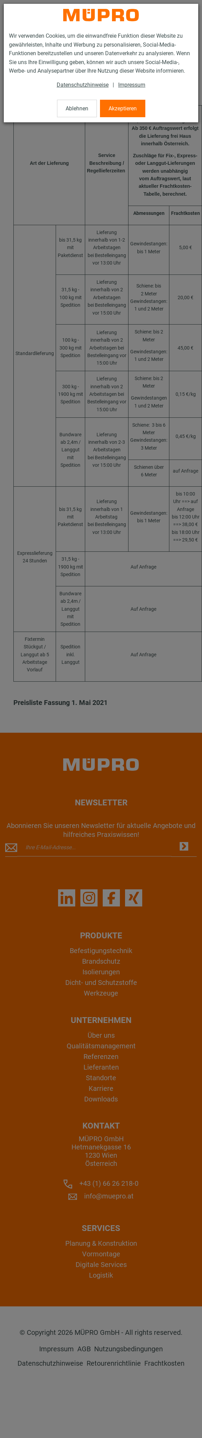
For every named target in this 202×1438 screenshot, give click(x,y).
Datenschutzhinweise (83, 85)
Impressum (131, 85)
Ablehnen (77, 108)
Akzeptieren (123, 108)
